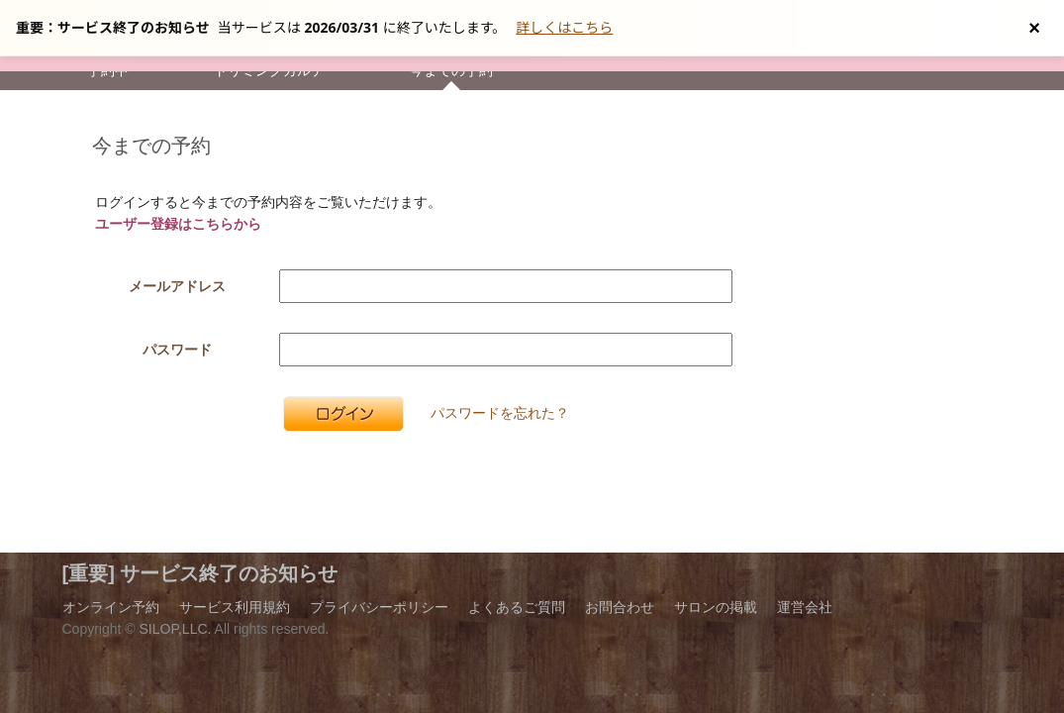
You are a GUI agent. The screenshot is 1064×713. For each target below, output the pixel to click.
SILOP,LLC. (176, 629)
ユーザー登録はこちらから (178, 224)
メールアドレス (177, 286)
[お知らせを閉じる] (1034, 28)
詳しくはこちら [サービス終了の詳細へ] (564, 27)
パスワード (177, 349)
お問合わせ (619, 607)
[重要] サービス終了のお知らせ (200, 573)
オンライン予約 (110, 607)
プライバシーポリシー (379, 607)
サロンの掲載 (715, 607)
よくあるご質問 (516, 607)
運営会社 (804, 607)
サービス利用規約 (234, 607)
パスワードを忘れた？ (500, 413)
